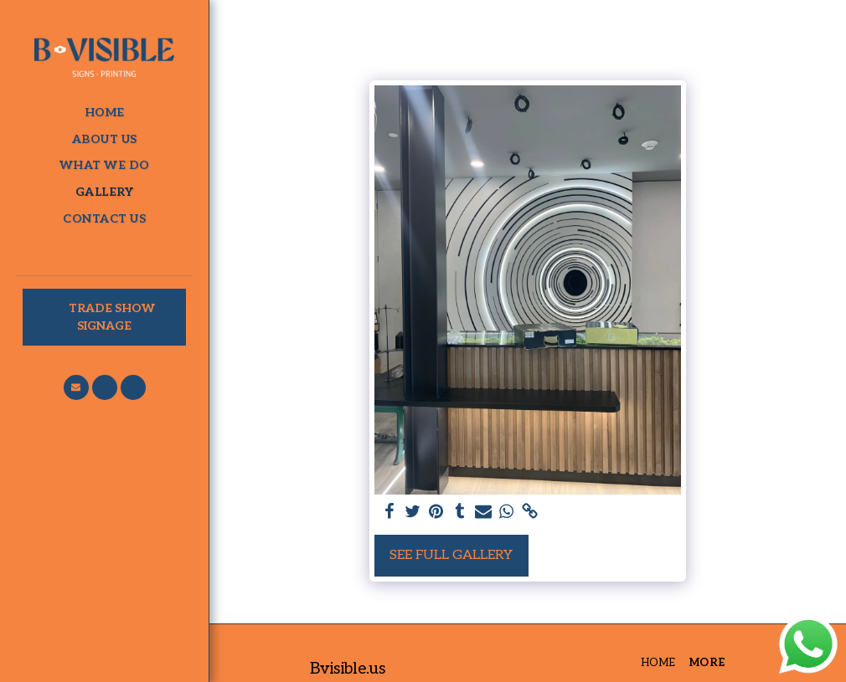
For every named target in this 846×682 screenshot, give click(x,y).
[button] (76, 387)
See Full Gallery (451, 555)
